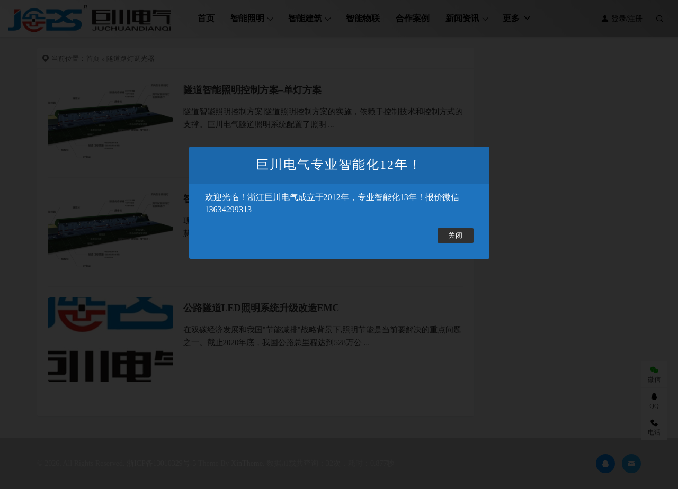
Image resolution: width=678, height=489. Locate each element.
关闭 (455, 235)
